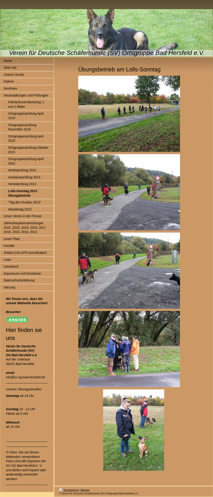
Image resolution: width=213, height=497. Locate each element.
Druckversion (69, 490)
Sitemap (84, 490)
